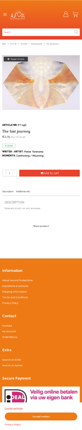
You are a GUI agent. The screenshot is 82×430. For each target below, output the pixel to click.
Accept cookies (41, 416)
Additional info (23, 191)
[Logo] (27, 14)
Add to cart (49, 173)
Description (7, 191)
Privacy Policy (13, 424)
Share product (41, 226)
